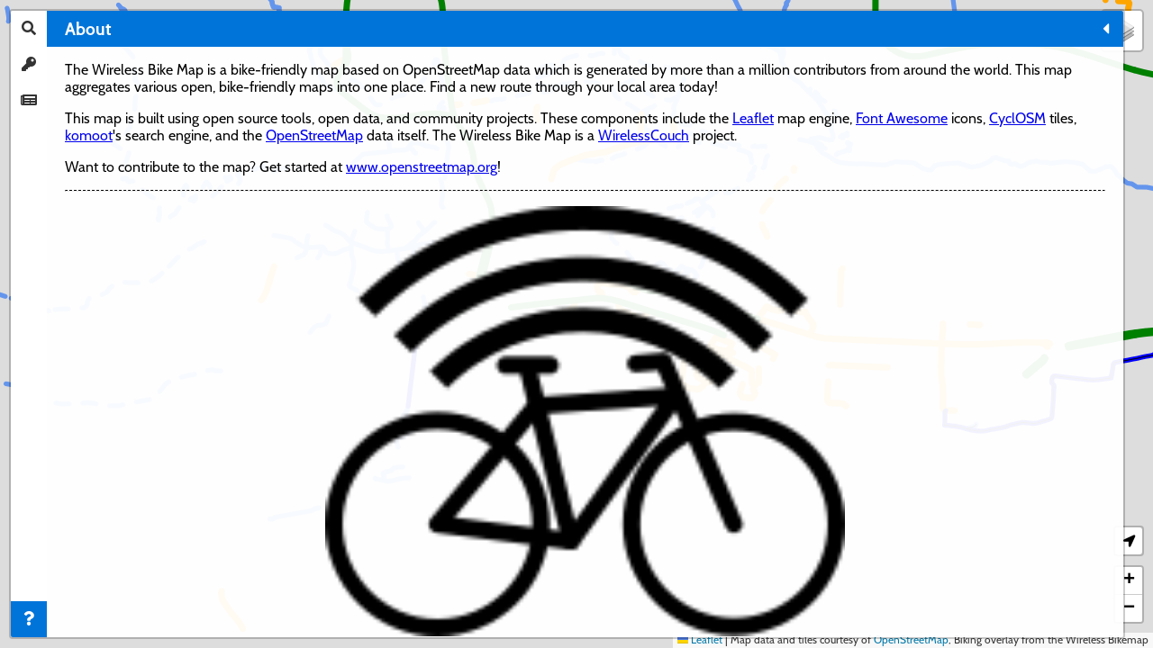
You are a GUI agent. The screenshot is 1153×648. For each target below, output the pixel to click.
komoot (89, 272)
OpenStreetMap (113, 289)
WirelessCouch (164, 306)
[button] (1122, 30)
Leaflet (237, 238)
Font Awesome (111, 255)
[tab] (29, 29)
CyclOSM (226, 255)
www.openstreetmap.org (140, 355)
